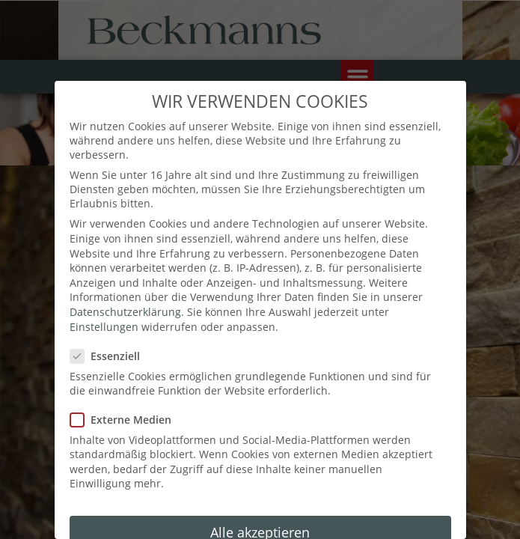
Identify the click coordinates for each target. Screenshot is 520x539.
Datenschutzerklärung (125, 294)
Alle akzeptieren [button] (260, 514)
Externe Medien (126, 401)
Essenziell (111, 338)
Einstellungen (104, 308)
